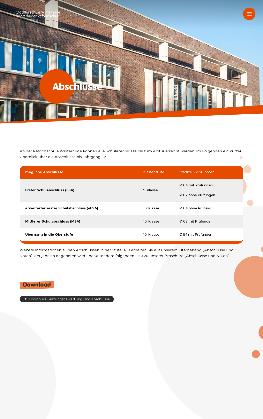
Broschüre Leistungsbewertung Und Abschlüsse (67, 299)
